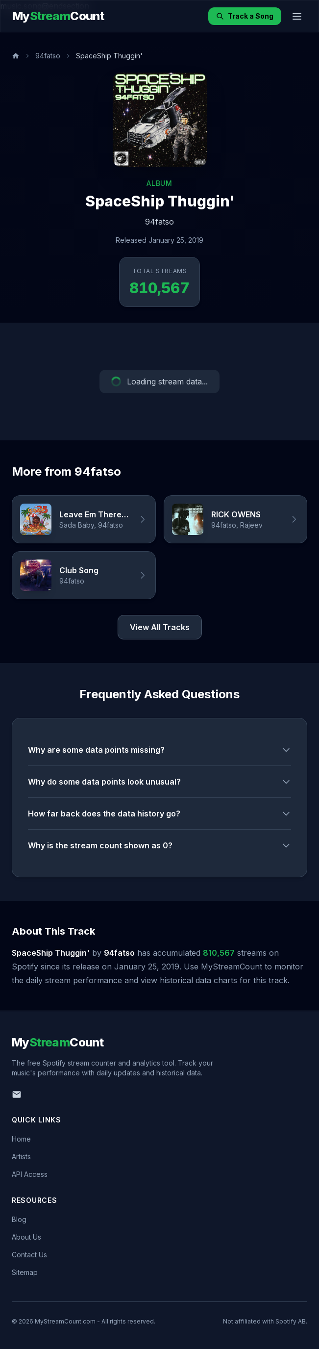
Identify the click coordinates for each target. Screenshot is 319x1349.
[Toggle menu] (297, 16)
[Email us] (17, 1094)
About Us (26, 1237)
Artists (21, 1156)
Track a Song (244, 16)
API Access (30, 1174)
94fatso (47, 55)
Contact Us (29, 1254)
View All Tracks (160, 627)
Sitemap (25, 1272)
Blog (19, 1219)
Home (21, 1139)
